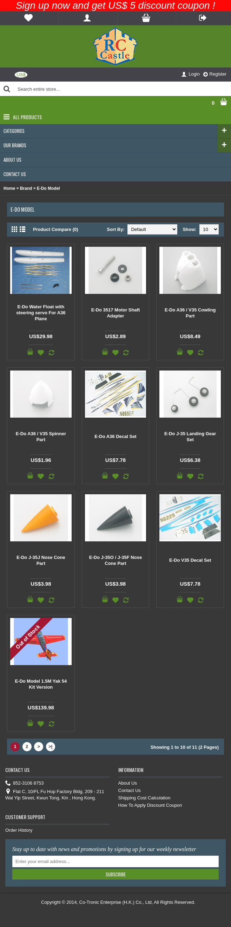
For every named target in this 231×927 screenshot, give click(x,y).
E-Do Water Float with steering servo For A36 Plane (40, 312)
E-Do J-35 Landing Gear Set (190, 436)
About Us (127, 783)
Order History (18, 830)
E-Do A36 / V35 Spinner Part (41, 436)
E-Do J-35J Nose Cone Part (40, 560)
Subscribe (116, 874)
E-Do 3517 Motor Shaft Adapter (115, 312)
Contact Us (129, 790)
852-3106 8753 (24, 783)
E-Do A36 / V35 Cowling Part (190, 312)
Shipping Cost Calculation (144, 797)
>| (50, 746)
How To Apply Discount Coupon (150, 805)
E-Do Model (48, 188)
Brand (26, 188)
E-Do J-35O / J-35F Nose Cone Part (115, 560)
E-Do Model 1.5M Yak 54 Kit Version (41, 684)
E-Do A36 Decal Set (115, 436)
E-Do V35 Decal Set (190, 560)
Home (9, 188)
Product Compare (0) (55, 229)
